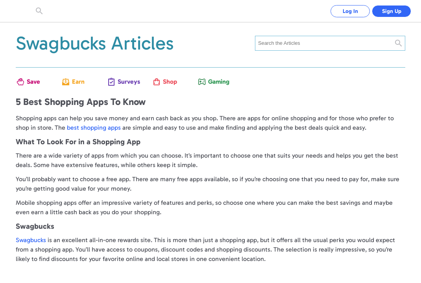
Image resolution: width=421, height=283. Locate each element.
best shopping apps (94, 127)
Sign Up (391, 11)
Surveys (125, 81)
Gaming (215, 81)
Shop (170, 81)
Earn (78, 81)
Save (33, 81)
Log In (350, 11)
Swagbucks (31, 240)
